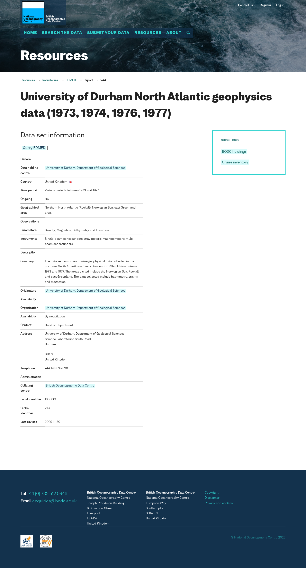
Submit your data (108, 33)
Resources (147, 33)
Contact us (245, 5)
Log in (280, 5)
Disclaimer (212, 497)
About (173, 33)
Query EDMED (34, 148)
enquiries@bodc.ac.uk (54, 501)
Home (30, 33)
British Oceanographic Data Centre (70, 385)
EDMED (70, 80)
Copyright (211, 492)
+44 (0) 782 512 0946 (47, 494)
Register (265, 5)
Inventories (50, 80)
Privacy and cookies (219, 503)
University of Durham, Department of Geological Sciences (85, 168)
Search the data (62, 33)
